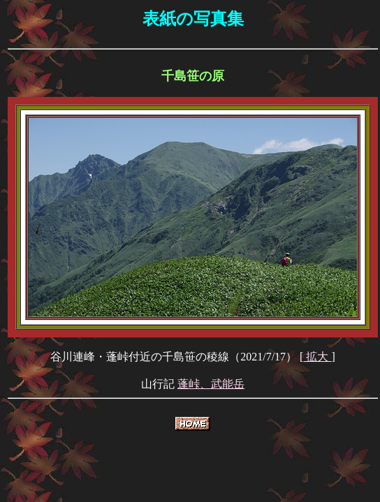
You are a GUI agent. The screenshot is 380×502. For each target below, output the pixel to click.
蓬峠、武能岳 (210, 384)
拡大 (317, 357)
